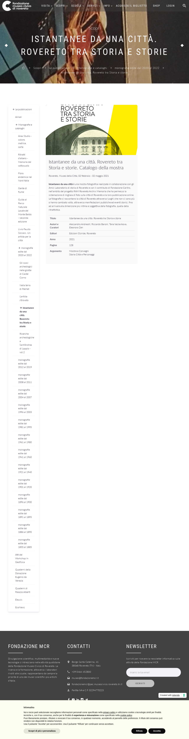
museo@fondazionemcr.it (85, 677)
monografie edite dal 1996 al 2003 (25, 408)
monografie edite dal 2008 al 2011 (25, 378)
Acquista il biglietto (131, 5)
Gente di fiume (22, 190)
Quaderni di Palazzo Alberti (22, 590)
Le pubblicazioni (59, 67)
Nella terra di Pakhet (25, 287)
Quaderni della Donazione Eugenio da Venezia (22, 575)
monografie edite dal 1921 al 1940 (25, 468)
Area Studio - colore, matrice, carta (25, 141)
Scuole (76, 5)
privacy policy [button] (109, 712)
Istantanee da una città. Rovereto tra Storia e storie (27, 316)
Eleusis (18, 599)
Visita (45, 5)
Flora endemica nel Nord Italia (25, 177)
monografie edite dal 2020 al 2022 (137, 67)
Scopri (61, 5)
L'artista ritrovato (24, 298)
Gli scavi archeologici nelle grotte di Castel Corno (26, 270)
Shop (156, 5)
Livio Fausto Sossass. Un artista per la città (24, 235)
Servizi (92, 5)
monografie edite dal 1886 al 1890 (25, 528)
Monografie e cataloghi (92, 67)
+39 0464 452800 (81, 671)
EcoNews (20, 607)
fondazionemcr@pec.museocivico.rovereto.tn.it (97, 684)
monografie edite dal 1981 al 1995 (25, 423)
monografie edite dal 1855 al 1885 (25, 543)
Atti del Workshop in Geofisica (21, 558)
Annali (18, 116)
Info (107, 5)
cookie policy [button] (126, 715)
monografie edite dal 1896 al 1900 (25, 498)
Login (171, 5)
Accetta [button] (157, 731)
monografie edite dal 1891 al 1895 (25, 513)
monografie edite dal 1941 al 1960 (25, 453)
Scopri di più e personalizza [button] (42, 731)
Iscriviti (140, 683)
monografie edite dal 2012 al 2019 (25, 363)
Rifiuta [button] (139, 731)
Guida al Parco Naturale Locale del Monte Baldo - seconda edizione (24, 210)
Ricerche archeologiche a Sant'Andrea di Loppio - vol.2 (27, 342)
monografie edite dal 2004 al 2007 (25, 393)
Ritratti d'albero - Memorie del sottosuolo (24, 160)
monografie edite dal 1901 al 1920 (25, 483)
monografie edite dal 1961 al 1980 (25, 438)
